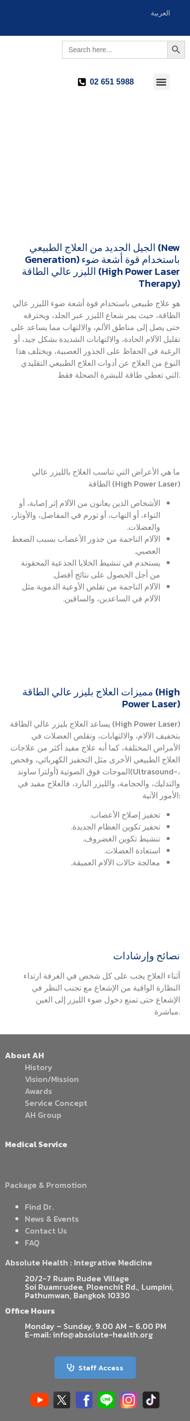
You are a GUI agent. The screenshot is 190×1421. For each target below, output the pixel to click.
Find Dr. (39, 1207)
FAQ (32, 1243)
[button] (161, 82)
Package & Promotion (46, 1185)
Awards (38, 1091)
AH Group (43, 1115)
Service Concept (56, 1103)
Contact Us (46, 1231)
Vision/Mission (52, 1079)
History (39, 1067)
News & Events (52, 1219)
